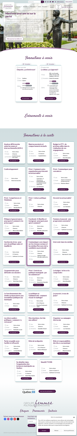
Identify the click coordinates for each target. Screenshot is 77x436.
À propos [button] (18, 6)
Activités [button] (25, 6)
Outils (39, 6)
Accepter (44, 430)
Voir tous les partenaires (47, 391)
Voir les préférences (69, 430)
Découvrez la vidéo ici (14, 39)
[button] (74, 417)
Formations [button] (33, 6)
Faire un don (58, 7)
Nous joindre (69, 1)
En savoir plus (26, 98)
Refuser (56, 430)
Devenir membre (52, 6)
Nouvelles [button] (44, 6)
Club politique (67, 6)
